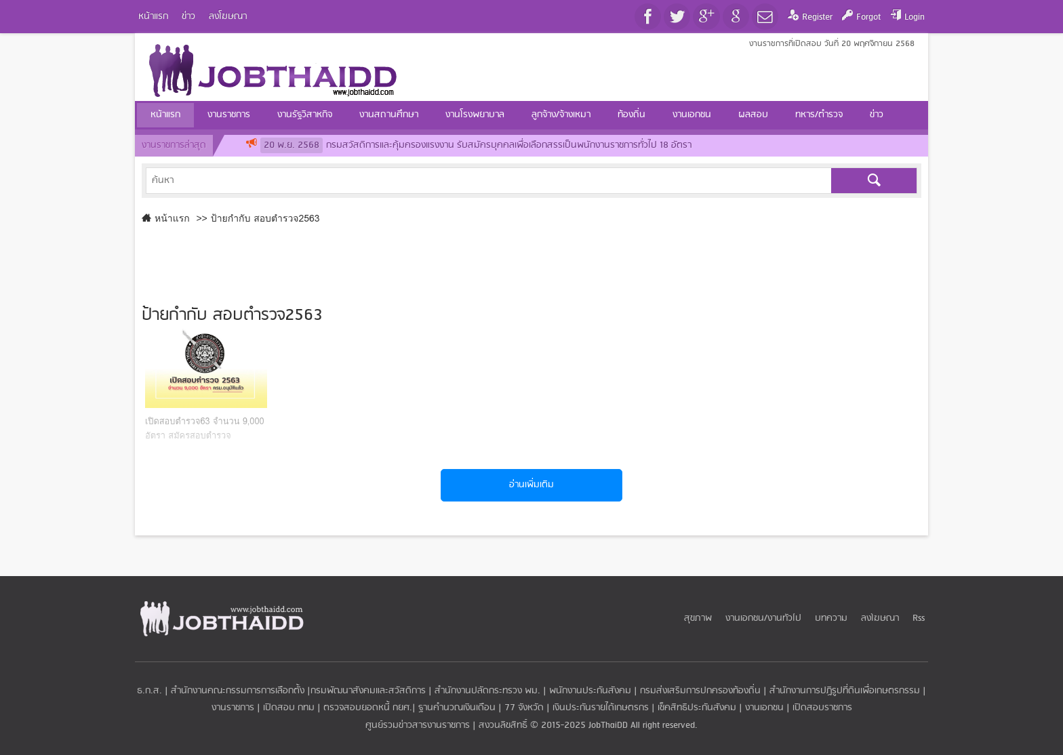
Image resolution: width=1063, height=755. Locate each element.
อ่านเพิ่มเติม (531, 485)
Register (817, 17)
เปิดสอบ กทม (289, 708)
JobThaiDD (608, 725)
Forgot (868, 17)
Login (914, 17)
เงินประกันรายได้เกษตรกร (601, 708)
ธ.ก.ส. (149, 691)
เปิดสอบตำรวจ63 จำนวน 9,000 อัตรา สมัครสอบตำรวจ (204, 428)
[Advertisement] (531, 261)
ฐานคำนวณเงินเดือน (457, 708)
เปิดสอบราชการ (822, 708)
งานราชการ (233, 708)
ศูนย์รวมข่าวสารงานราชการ (419, 725)
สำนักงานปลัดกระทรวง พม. (487, 691)
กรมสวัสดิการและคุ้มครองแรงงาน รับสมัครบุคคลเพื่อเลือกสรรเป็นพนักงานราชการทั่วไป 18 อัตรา (475, 145)
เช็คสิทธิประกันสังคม (697, 708)
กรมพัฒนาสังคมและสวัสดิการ (368, 691)
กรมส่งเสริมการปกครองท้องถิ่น (700, 691)
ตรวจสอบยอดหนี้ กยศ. (367, 708)
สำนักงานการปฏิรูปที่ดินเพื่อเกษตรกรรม (844, 691)
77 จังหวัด (524, 708)
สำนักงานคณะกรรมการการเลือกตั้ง (237, 691)
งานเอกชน (764, 708)
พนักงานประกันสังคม (590, 691)
